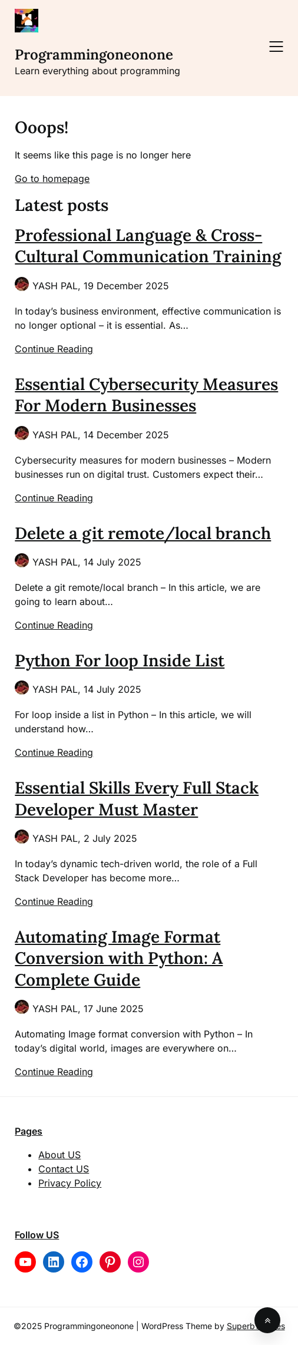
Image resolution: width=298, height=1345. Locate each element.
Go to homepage (52, 178)
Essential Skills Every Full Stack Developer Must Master (137, 798)
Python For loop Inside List (119, 660)
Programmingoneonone (94, 54)
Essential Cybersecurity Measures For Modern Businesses (146, 395)
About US (59, 1155)
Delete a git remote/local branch (143, 533)
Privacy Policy (69, 1183)
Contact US (63, 1169)
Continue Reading (54, 349)
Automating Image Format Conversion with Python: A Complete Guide (119, 958)
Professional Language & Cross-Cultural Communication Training (148, 245)
